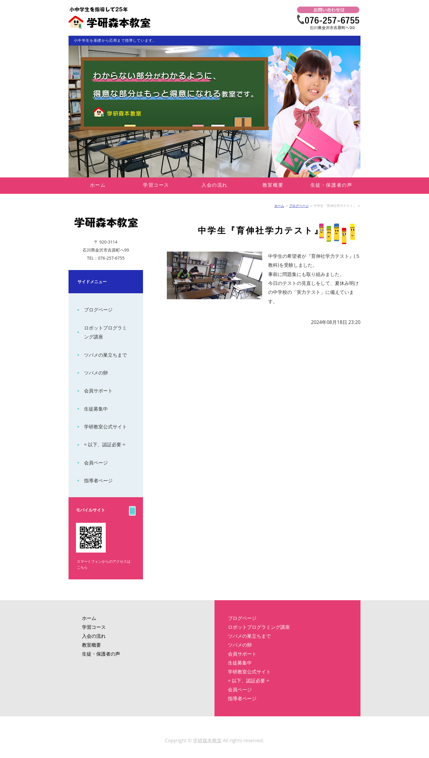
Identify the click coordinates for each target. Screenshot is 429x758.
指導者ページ (98, 480)
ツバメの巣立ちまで (105, 355)
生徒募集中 (96, 408)
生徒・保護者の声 (331, 185)
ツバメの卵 (96, 372)
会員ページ (96, 462)
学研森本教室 (207, 740)
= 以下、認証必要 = (104, 444)
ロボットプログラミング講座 (105, 332)
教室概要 (272, 185)
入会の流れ (214, 185)
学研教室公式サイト (105, 426)
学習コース (156, 185)
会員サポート (98, 390)
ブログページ (299, 205)
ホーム (98, 185)
